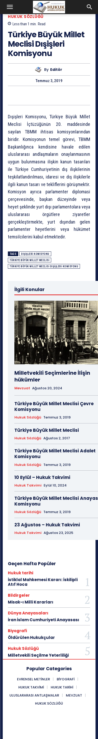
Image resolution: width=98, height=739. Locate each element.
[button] (10, 7)
